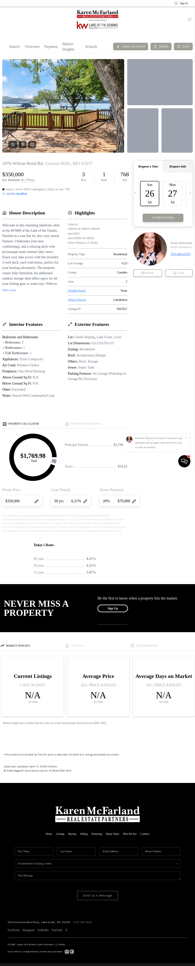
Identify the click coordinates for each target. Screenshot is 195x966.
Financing (96, 834)
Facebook (13, 930)
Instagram (28, 930)
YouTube (56, 930)
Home (49, 834)
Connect (145, 834)
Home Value (112, 834)
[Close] (186, 931)
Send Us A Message (97, 895)
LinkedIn (43, 930)
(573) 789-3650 (82, 922)
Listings (60, 834)
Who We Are (130, 834)
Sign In (181, 3)
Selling (84, 834)
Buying (72, 834)
